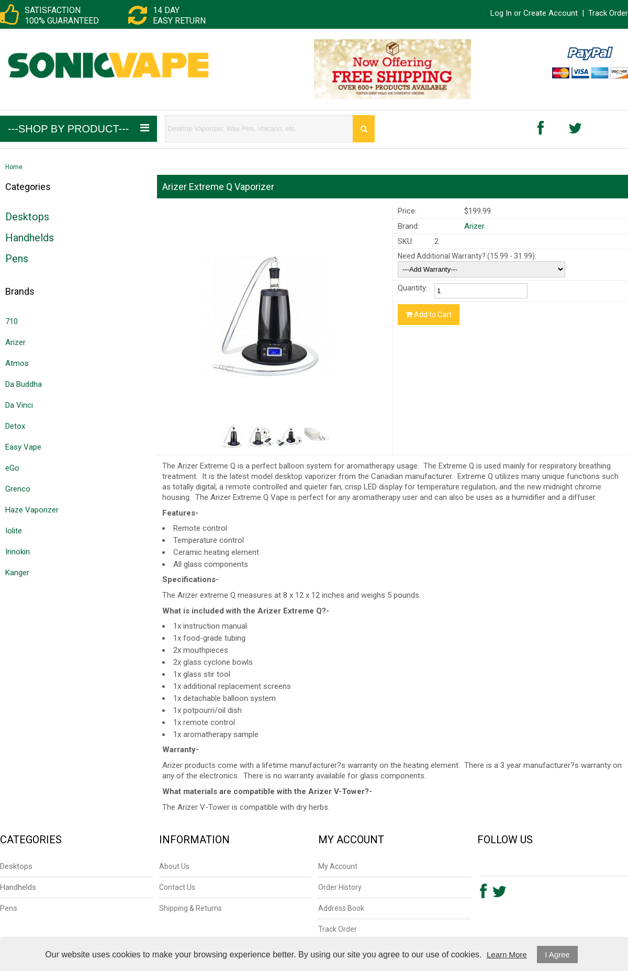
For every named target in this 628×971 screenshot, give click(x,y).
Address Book (341, 908)
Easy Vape (23, 447)
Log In (501, 13)
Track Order (608, 13)
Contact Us (177, 887)
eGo (12, 468)
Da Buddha (23, 384)
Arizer (15, 342)
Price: (407, 211)
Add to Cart (429, 314)
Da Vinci (19, 405)
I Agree (557, 954)
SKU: (405, 241)
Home (14, 167)
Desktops (27, 216)
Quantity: (413, 288)
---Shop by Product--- (78, 128)
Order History (340, 887)
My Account (337, 866)
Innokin (17, 551)
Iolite (13, 530)
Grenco (17, 489)
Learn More (507, 954)
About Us (174, 866)
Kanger (17, 572)
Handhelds (29, 237)
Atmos (17, 363)
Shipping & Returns (190, 908)
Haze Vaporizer (32, 510)
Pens (16, 258)
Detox (15, 426)
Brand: (408, 226)
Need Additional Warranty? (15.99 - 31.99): (467, 256)
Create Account (550, 13)
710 (11, 321)
